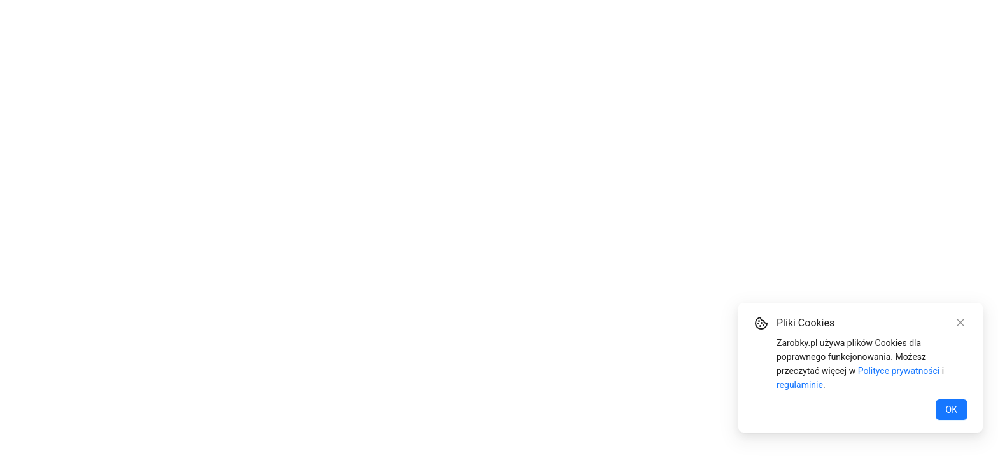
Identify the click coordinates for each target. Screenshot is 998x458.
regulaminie (800, 385)
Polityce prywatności (899, 371)
